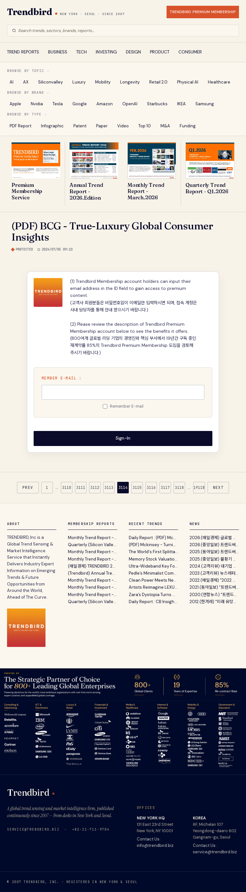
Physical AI (187, 82)
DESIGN (133, 52)
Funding (188, 126)
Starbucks (157, 104)
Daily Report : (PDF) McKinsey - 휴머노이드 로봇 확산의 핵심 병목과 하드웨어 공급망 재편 (153, 537)
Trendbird (29, 11)
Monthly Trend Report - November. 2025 (92, 587)
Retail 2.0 (158, 82)
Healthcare (219, 82)
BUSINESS (57, 52)
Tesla (58, 104)
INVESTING (106, 52)
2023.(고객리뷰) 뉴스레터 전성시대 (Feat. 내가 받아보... (214, 573)
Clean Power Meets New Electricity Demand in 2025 (153, 580)
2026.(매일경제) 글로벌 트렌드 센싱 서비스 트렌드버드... (214, 537)
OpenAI (129, 104)
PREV (27, 487)
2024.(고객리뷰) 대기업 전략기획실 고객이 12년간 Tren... (214, 566)
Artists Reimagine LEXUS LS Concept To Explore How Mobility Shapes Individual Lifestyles (153, 587)
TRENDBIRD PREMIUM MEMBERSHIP (203, 11)
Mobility (103, 82)
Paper (102, 126)
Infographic (52, 126)
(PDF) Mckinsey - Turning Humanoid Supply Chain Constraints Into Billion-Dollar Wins (153, 544)
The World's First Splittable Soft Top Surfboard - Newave (153, 551)
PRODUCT (159, 52)
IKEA (181, 104)
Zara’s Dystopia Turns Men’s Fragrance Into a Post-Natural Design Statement (153, 594)
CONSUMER (190, 52)
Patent (79, 126)
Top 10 (144, 126)
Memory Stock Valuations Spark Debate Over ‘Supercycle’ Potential (153, 558)
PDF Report (20, 126)
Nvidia (37, 104)
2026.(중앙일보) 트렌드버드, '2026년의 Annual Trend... (214, 544)
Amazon (104, 104)
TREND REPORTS (23, 52)
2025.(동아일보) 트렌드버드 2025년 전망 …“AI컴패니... (214, 551)
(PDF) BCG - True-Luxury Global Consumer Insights (112, 231)
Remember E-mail (127, 406)
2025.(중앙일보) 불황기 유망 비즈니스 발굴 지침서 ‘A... (214, 558)
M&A (165, 126)
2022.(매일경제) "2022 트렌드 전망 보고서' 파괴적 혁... (214, 580)
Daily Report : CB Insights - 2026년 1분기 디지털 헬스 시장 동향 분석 (153, 601)
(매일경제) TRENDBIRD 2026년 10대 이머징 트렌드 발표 (92, 566)
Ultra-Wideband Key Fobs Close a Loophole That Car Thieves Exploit (153, 566)
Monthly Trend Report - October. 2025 (92, 594)
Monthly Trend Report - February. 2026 (92, 558)
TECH (81, 52)
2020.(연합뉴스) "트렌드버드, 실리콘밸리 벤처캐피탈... (214, 594)
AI (11, 82)
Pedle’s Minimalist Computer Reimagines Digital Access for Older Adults (153, 573)
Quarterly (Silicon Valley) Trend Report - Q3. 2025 (92, 601)
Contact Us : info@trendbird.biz (155, 842)
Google (79, 104)
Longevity (130, 82)
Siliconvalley (50, 82)
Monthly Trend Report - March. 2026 (92, 551)
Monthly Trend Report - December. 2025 (92, 580)
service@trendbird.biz (33, 829)
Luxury (79, 82)
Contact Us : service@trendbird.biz (215, 848)
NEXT (218, 487)
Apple (15, 104)
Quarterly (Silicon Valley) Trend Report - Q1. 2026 (92, 544)
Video (123, 126)
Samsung (204, 104)
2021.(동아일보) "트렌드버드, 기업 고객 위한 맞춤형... (214, 587)
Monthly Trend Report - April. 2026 (92, 537)
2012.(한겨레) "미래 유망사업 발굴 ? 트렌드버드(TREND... (214, 601)
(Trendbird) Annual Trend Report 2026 (92, 573)
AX (26, 82)
